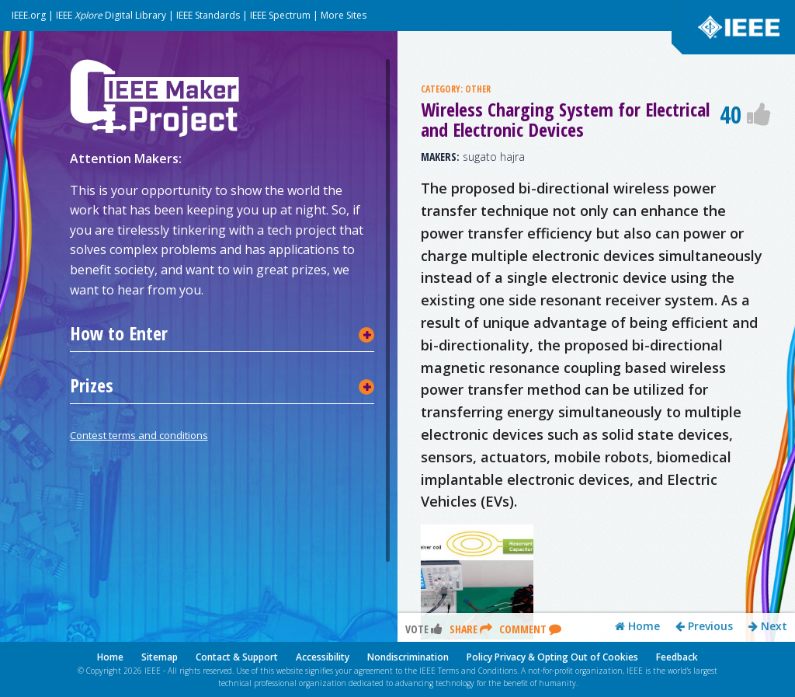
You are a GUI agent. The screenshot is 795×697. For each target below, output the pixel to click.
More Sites (343, 15)
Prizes (91, 385)
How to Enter (119, 333)
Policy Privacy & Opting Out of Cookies (552, 657)
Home (637, 626)
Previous (704, 626)
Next (767, 626)
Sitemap (159, 657)
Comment (530, 629)
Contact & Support (237, 657)
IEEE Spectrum (280, 15)
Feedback (677, 657)
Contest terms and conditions (139, 435)
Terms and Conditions (477, 670)
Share (471, 629)
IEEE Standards (208, 15)
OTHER (478, 89)
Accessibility (322, 657)
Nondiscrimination (408, 657)
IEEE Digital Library (111, 15)
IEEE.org (29, 15)
